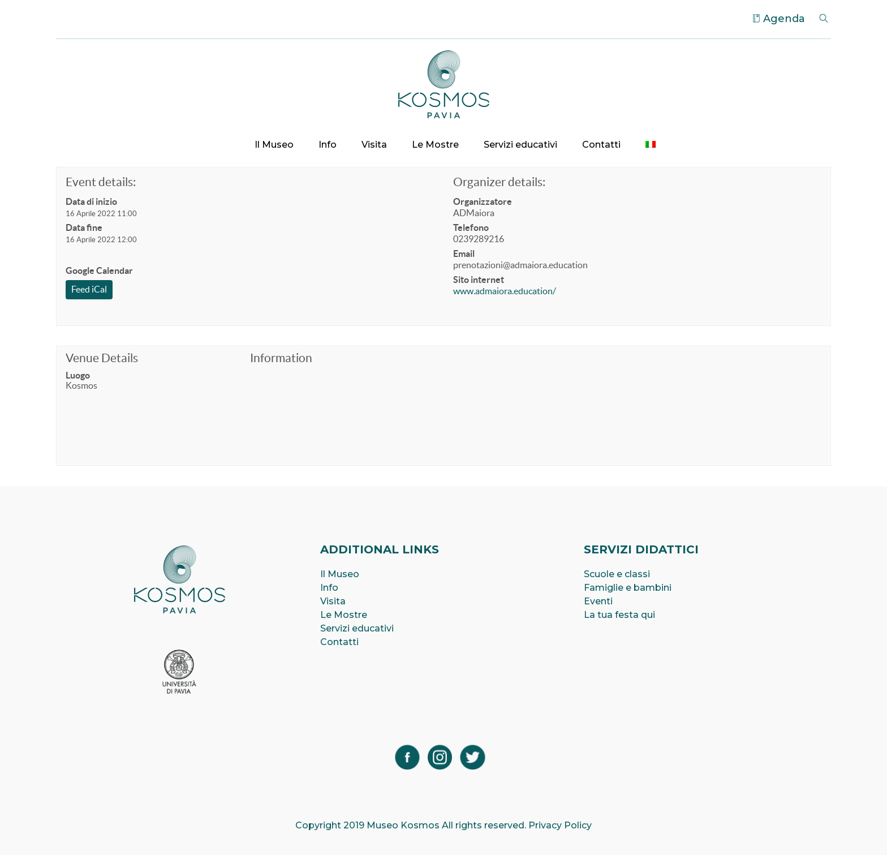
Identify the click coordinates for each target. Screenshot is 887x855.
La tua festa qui (619, 614)
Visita (374, 144)
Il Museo (274, 144)
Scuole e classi (617, 574)
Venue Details (102, 357)
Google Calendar (99, 270)
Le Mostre (435, 144)
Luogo (78, 375)
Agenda (784, 18)
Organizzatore (482, 201)
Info (327, 144)
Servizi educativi (520, 144)
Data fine (84, 227)
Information (281, 357)
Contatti (601, 144)
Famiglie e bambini (627, 587)
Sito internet (478, 279)
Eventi (598, 601)
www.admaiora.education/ (504, 291)
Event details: (101, 181)
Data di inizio (91, 201)
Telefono (471, 227)
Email (464, 253)
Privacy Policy (560, 825)
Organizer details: (499, 181)
